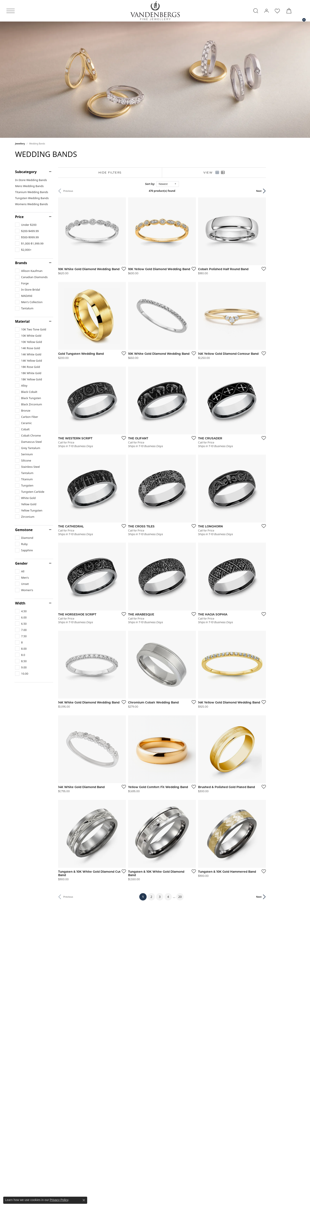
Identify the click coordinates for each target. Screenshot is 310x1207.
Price (19, 216)
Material (22, 321)
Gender (21, 563)
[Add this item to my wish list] (132, 278)
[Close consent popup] (83, 1200)
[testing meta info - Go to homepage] (155, 10)
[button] (255, 10)
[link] (302, 10)
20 (194, 971)
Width (20, 603)
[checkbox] (25, 225)
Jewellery (20, 143)
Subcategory (26, 172)
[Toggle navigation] (10, 11)
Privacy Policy (59, 1200)
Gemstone (24, 529)
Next (288, 190)
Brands (21, 263)
